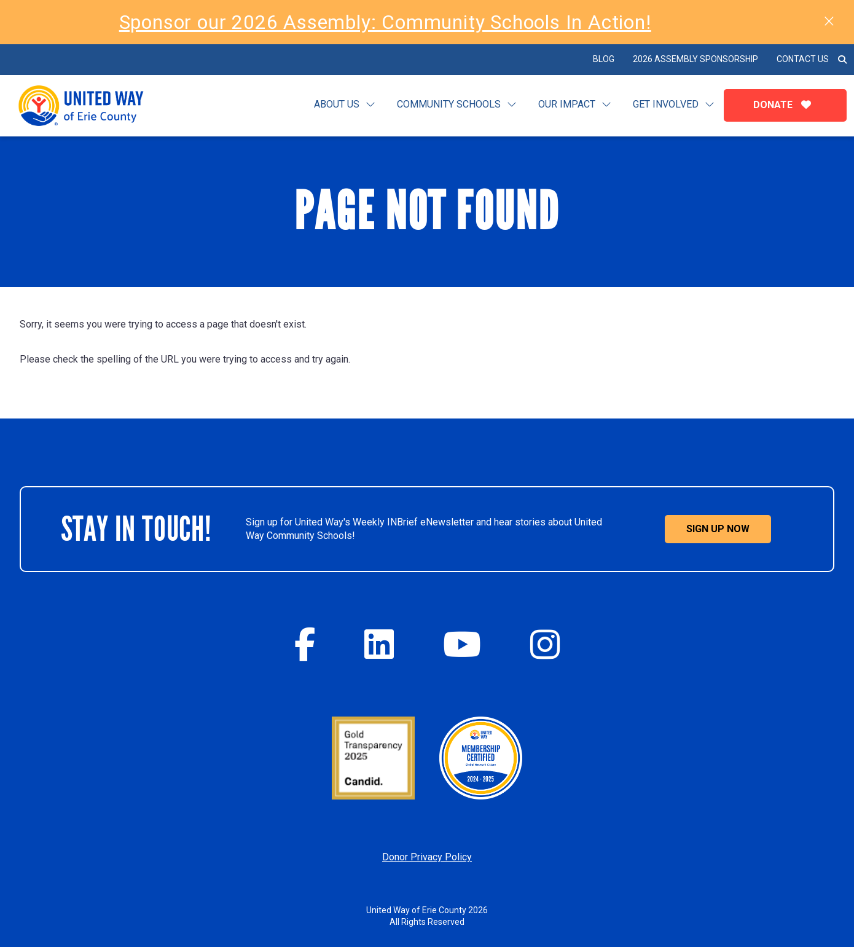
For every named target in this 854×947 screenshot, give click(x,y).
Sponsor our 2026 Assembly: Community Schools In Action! (385, 22)
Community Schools (449, 104)
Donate (785, 105)
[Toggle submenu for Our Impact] (606, 105)
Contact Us (803, 59)
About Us (336, 104)
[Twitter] (379, 644)
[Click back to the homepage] (91, 105)
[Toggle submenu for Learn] (370, 105)
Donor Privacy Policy (427, 857)
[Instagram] (545, 644)
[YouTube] (462, 644)
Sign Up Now (718, 529)
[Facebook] (304, 644)
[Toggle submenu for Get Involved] (710, 105)
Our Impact (566, 104)
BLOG (603, 59)
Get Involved (666, 104)
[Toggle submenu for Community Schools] (512, 105)
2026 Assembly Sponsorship (695, 59)
